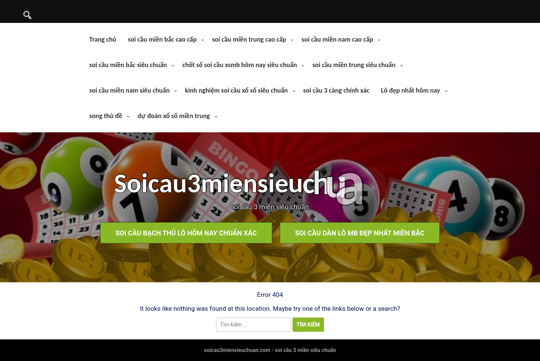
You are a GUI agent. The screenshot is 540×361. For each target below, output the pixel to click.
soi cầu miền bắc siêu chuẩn (128, 65)
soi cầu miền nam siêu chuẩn (129, 90)
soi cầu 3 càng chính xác (336, 90)
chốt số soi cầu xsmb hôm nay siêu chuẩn (239, 65)
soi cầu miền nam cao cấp (337, 39)
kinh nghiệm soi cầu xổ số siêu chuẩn (236, 90)
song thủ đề (105, 116)
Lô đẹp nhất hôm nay (410, 90)
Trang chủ (102, 39)
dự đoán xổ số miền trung (174, 116)
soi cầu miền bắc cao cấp (162, 39)
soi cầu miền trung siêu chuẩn (354, 65)
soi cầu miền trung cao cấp (249, 39)
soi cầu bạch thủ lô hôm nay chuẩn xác (186, 233)
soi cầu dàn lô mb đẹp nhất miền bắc (359, 233)
